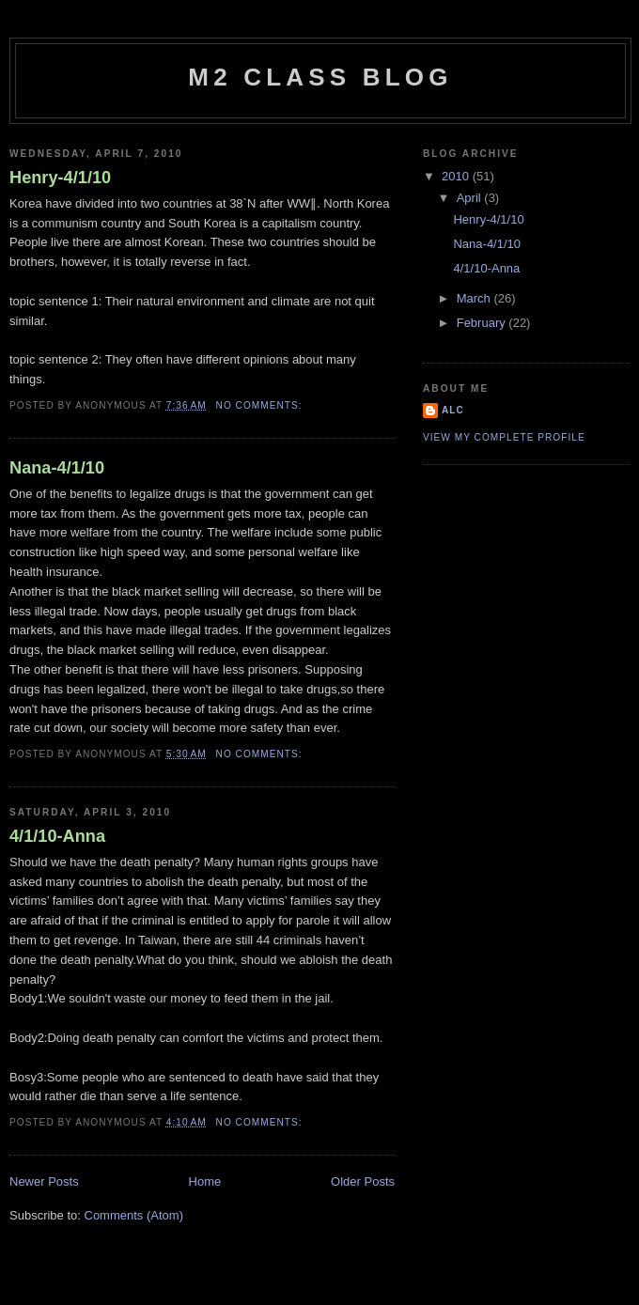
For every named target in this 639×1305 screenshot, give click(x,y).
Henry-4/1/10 (60, 177)
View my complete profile (504, 437)
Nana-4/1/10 (56, 467)
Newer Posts (44, 1181)
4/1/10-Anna (57, 836)
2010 (457, 176)
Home (205, 1181)
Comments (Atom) (134, 1215)
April (471, 198)
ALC (453, 410)
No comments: (261, 405)
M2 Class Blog (320, 77)
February (483, 323)
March (475, 298)
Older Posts (363, 1181)
